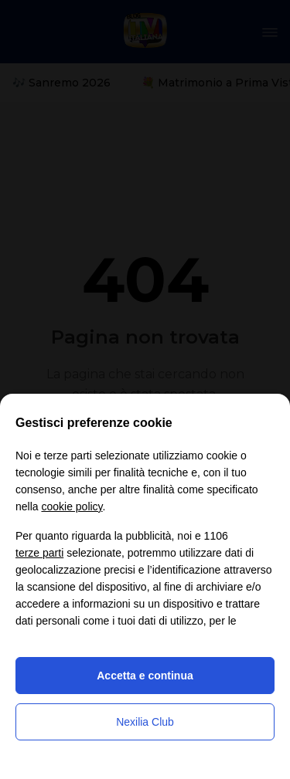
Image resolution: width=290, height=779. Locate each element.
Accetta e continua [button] (145, 675)
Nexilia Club (145, 722)
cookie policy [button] (71, 506)
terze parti (39, 553)
